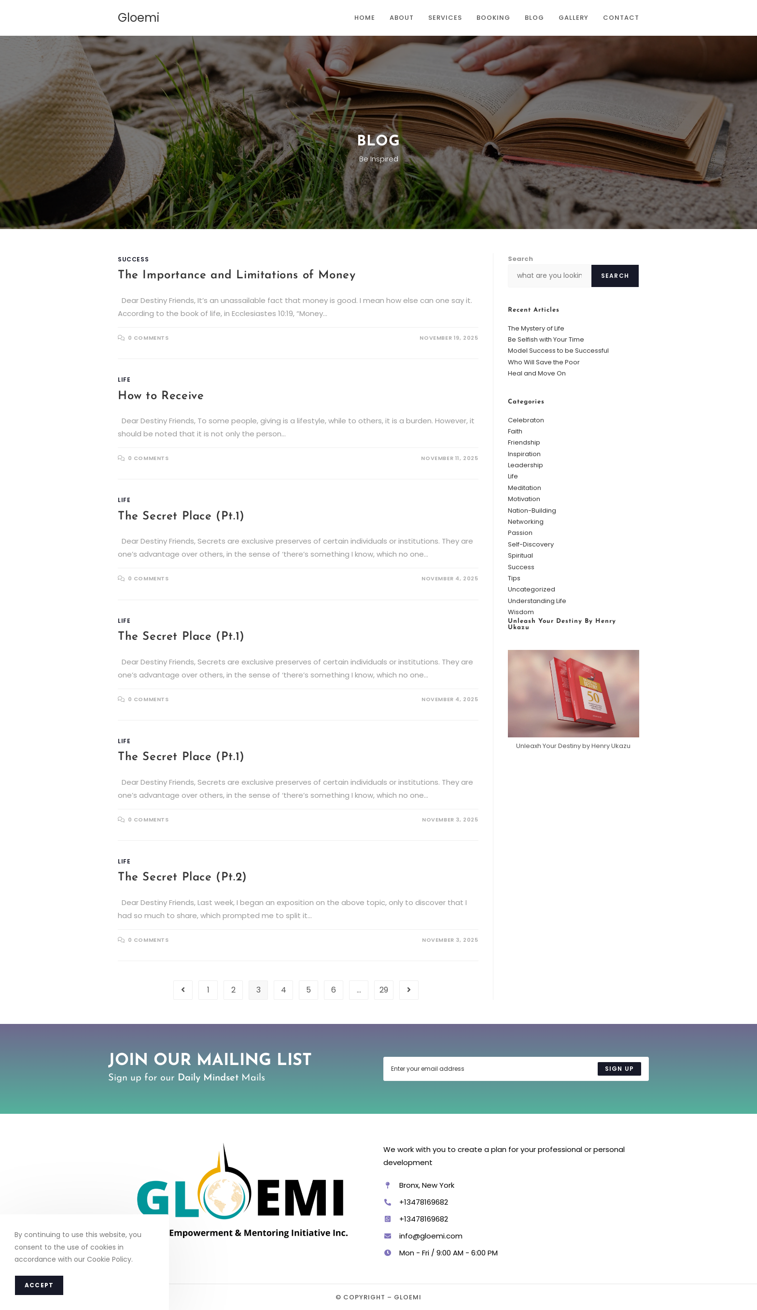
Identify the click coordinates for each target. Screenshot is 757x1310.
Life (124, 379)
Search (520, 258)
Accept (39, 1285)
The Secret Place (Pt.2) (182, 877)
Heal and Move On (537, 373)
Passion (520, 532)
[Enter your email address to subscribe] (516, 1069)
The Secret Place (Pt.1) (181, 516)
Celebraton (526, 420)
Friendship (524, 442)
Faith (515, 431)
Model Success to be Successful (558, 350)
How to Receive (161, 396)
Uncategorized (531, 589)
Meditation (524, 487)
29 (383, 989)
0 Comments (148, 338)
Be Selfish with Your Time (546, 339)
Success (133, 259)
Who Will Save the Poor (544, 362)
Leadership (525, 465)
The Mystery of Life (536, 328)
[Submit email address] (619, 1069)
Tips (514, 578)
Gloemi (138, 18)
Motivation (524, 499)
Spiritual (520, 555)
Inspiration (524, 454)
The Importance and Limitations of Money (236, 275)
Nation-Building (532, 510)
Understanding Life (537, 600)
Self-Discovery (531, 544)
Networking (526, 521)
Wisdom (521, 612)
